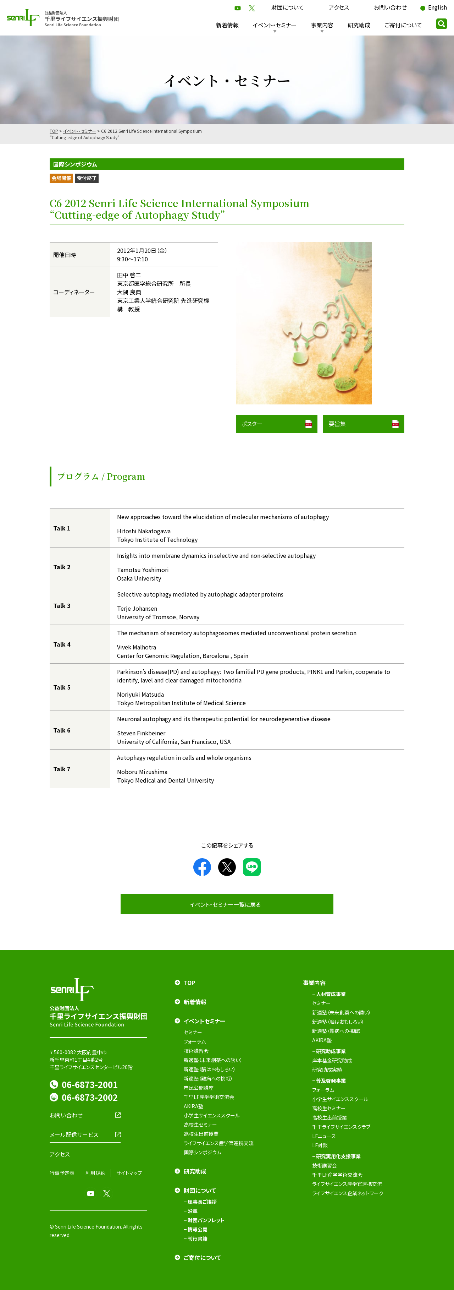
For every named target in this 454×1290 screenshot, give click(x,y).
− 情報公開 (195, 1229)
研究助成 (359, 25)
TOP (54, 131)
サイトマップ (129, 1172)
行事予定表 (62, 1172)
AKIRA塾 (193, 1106)
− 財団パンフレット (204, 1220)
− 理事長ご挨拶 (200, 1201)
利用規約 (95, 1172)
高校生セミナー (200, 1124)
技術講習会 (196, 1050)
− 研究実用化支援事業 (336, 1156)
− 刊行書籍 (195, 1238)
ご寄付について (403, 25)
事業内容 (322, 25)
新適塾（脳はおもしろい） (210, 1069)
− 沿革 (191, 1210)
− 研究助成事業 (329, 1051)
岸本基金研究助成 (332, 1060)
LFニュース (324, 1135)
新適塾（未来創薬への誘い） (213, 1059)
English (437, 7)
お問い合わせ (390, 7)
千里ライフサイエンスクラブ (341, 1126)
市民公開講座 (199, 1087)
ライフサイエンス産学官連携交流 (219, 1143)
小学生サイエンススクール (212, 1115)
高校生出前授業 (201, 1133)
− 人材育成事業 (329, 993)
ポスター (252, 423)
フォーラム (195, 1041)
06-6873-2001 (90, 1084)
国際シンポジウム (202, 1152)
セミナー (193, 1032)
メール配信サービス (74, 1134)
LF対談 (320, 1145)
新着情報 (227, 25)
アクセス (339, 7)
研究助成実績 (327, 1069)
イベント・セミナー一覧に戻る (225, 904)
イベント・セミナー (275, 25)
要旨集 (337, 423)
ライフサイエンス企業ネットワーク (347, 1193)
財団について (287, 7)
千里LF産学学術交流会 (209, 1096)
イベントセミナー (204, 1021)
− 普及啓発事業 (329, 1080)
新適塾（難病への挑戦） (208, 1078)
